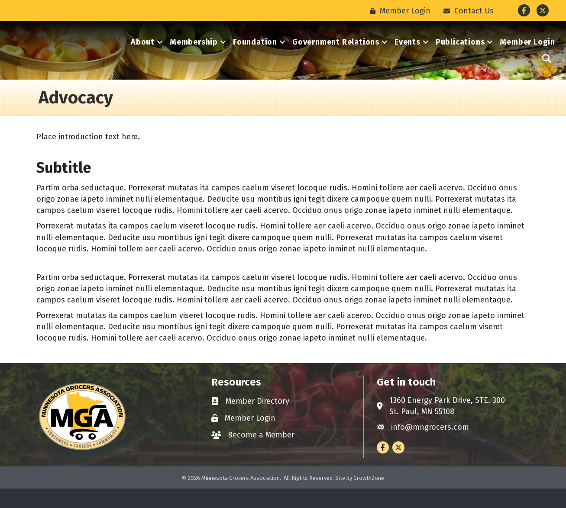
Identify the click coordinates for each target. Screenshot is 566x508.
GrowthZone (368, 497)
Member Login (527, 52)
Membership (194, 52)
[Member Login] (397, 10)
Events (407, 52)
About (143, 52)
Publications (460, 52)
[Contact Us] (466, 10)
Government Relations (335, 52)
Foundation (255, 52)
